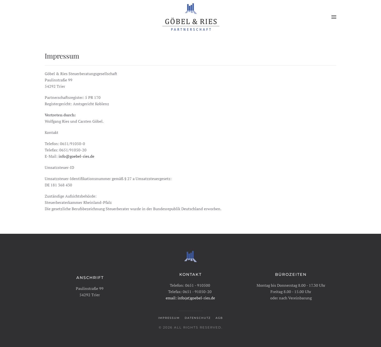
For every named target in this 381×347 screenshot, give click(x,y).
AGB (219, 317)
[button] (333, 17)
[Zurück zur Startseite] (190, 17)
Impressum (169, 317)
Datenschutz (198, 317)
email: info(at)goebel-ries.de (190, 297)
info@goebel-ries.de (76, 156)
